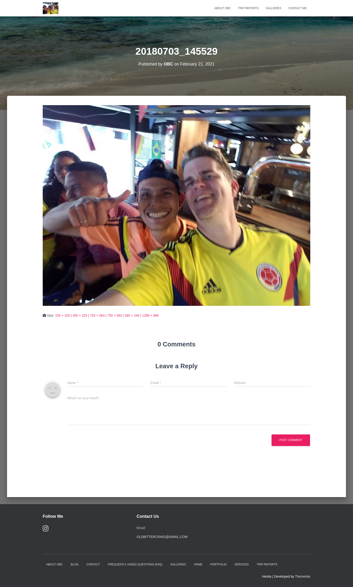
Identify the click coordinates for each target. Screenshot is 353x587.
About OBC (222, 8)
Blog (74, 564)
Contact (93, 564)
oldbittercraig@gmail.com (162, 537)
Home (198, 564)
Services (241, 564)
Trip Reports (248, 8)
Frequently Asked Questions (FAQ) (135, 564)
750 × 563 (97, 315)
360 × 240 (132, 315)
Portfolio (218, 564)
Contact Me (297, 8)
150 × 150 (62, 315)
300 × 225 (80, 315)
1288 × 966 (150, 315)
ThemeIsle (302, 576)
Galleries (273, 8)
